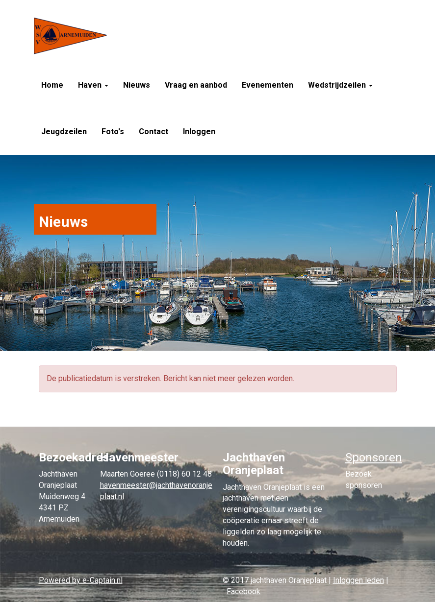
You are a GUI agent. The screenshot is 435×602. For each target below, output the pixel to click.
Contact (153, 131)
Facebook (243, 591)
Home (52, 85)
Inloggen (199, 131)
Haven (93, 85)
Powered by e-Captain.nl (81, 580)
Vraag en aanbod (196, 85)
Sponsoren (373, 457)
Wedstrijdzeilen (340, 85)
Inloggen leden (358, 580)
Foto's (113, 131)
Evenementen (267, 85)
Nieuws (136, 85)
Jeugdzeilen (64, 131)
